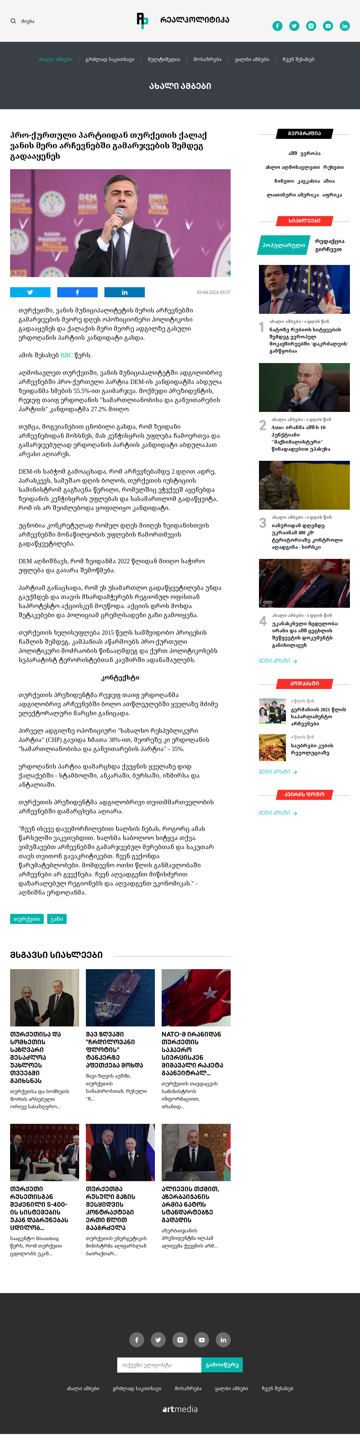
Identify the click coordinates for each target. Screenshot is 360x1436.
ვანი (57, 919)
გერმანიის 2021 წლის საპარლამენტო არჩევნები (318, 716)
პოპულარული (283, 245)
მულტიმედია (164, 59)
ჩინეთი (284, 181)
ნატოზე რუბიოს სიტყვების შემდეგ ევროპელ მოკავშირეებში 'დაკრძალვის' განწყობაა (308, 340)
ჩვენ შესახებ (299, 59)
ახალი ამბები (55, 59)
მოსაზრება (208, 59)
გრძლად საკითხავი (110, 59)
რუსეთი (333, 167)
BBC (67, 355)
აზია (329, 181)
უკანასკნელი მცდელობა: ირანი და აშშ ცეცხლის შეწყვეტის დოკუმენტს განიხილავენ (305, 634)
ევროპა (310, 153)
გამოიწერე (222, 1367)
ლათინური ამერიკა (293, 194)
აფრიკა (332, 194)
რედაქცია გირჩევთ (330, 245)
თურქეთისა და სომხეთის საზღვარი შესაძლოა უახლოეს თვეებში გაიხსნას (35, 1059)
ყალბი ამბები (252, 59)
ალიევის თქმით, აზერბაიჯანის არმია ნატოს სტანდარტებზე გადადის (190, 1207)
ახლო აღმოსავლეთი (292, 167)
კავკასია (308, 181)
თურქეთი (26, 919)
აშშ (292, 153)
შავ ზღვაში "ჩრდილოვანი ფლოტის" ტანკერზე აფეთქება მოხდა (114, 1051)
